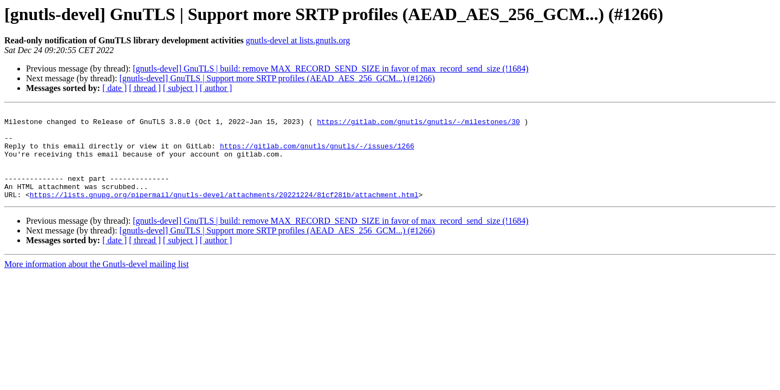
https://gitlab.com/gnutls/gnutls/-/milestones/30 (418, 124)
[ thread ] (145, 88)
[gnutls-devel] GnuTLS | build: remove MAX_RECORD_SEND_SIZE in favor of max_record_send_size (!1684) (330, 68)
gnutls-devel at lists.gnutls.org (298, 40)
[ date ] (114, 88)
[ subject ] (180, 88)
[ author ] (216, 88)
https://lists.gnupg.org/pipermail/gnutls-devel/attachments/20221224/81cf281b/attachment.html (224, 212)
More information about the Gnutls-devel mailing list (96, 282)
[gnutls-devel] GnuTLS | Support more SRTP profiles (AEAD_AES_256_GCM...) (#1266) (277, 78)
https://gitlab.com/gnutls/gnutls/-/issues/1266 (317, 154)
